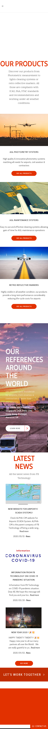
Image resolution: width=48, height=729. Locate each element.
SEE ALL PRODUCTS (24, 173)
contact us (39, 726)
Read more (24, 531)
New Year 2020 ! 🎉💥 (23, 632)
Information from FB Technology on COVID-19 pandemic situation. (24, 576)
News (29, 536)
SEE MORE (24, 663)
